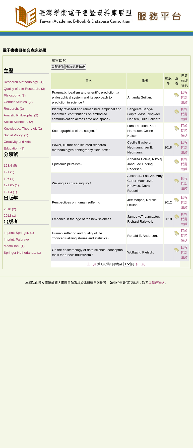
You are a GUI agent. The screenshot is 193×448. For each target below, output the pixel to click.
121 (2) (9, 172)
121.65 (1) (11, 185)
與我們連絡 (156, 283)
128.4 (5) (10, 165)
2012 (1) (10, 215)
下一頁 (140, 264)
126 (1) (9, 179)
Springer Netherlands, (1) (22, 252)
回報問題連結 (184, 97)
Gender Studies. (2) (18, 102)
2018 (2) (10, 209)
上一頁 (91, 264)
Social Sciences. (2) (18, 122)
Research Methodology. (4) (24, 82)
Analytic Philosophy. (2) (21, 115)
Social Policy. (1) (16, 135)
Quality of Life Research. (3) (24, 89)
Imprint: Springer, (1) (19, 233)
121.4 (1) (10, 192)
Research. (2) (14, 108)
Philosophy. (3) (15, 95)
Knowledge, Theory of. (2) (23, 128)
